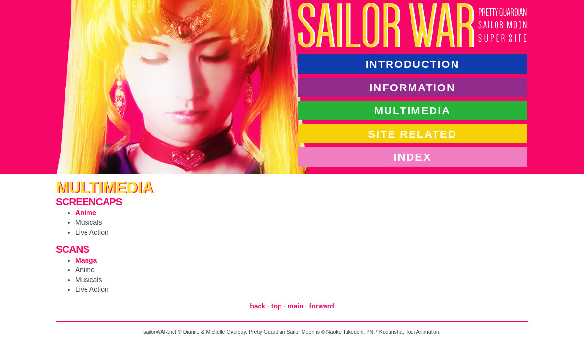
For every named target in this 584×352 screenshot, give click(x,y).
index (412, 156)
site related (412, 133)
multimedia (412, 110)
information (412, 87)
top (276, 306)
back (257, 306)
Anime (85, 213)
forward (321, 306)
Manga (86, 260)
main (295, 306)
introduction (413, 63)
